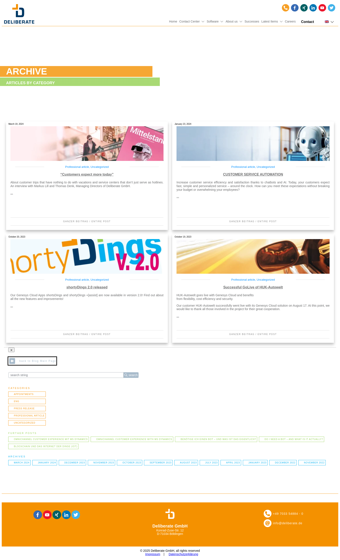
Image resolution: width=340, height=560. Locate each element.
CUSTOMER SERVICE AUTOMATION (253, 174)
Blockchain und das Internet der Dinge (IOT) (45, 446)
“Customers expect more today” (86, 174)
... (11, 193)
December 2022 (285, 462)
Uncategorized (100, 166)
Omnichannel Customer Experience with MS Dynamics (134, 439)
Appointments (24, 394)
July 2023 (211, 462)
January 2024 (47, 462)
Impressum (152, 554)
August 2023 (188, 462)
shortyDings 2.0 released (86, 287)
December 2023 (74, 462)
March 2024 (21, 462)
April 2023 (233, 462)
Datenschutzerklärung (183, 554)
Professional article (77, 166)
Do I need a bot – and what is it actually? (294, 439)
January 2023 (257, 462)
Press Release (24, 408)
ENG (16, 401)
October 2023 (132, 462)
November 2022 (314, 462)
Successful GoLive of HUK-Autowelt (253, 287)
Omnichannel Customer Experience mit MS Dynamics (51, 439)
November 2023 (103, 462)
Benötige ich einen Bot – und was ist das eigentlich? (218, 439)
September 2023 (161, 462)
